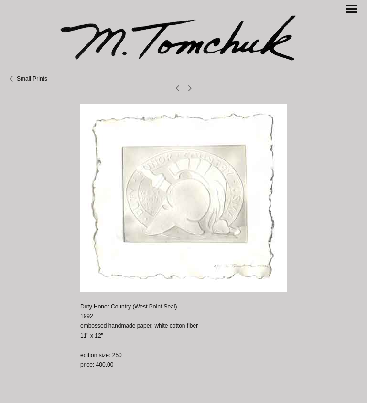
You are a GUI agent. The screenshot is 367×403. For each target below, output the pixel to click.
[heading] (183, 37)
